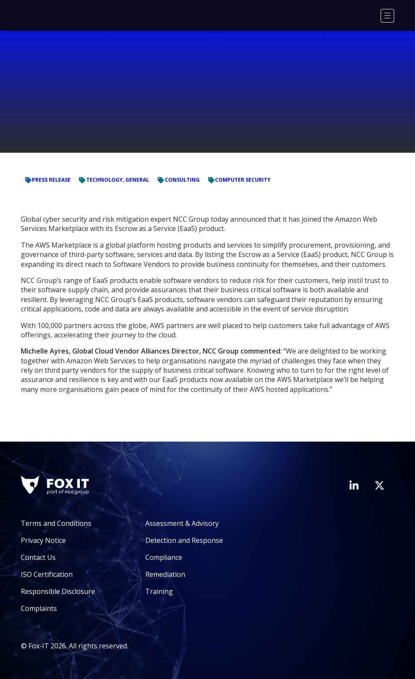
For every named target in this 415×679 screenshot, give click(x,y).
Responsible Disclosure (58, 591)
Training (159, 591)
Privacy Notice (43, 540)
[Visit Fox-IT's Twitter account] (379, 485)
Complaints (39, 608)
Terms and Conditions (56, 523)
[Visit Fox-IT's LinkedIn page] (354, 485)
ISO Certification (47, 574)
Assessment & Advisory (182, 523)
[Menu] (387, 16)
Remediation (165, 574)
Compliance (163, 557)
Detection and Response (184, 540)
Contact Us (38, 557)
